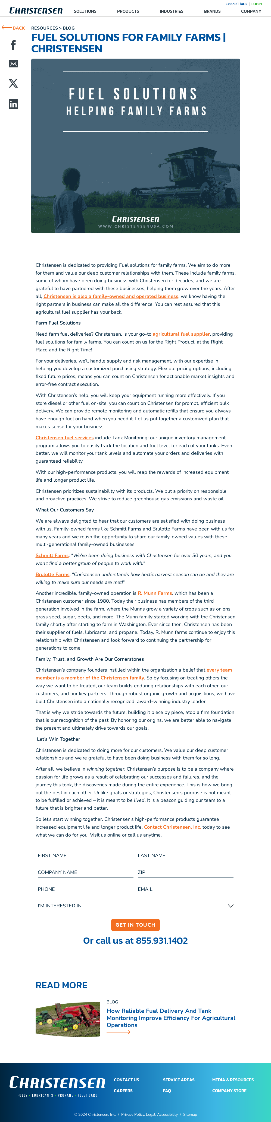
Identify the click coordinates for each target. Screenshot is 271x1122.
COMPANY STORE (229, 1090)
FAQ (167, 1090)
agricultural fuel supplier (181, 334)
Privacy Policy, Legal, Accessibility (149, 1114)
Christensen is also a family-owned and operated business (110, 296)
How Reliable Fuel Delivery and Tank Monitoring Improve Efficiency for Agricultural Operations (171, 1018)
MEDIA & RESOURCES (233, 1079)
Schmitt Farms (52, 555)
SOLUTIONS (85, 11)
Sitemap (190, 1114)
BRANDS (212, 11)
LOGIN (256, 4)
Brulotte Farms (53, 574)
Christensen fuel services (65, 437)
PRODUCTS (128, 11)
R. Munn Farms (155, 593)
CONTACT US (126, 1079)
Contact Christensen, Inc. (172, 827)
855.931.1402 (236, 4)
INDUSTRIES (171, 11)
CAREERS (123, 1090)
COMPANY (251, 11)
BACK (13, 28)
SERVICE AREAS (179, 1079)
